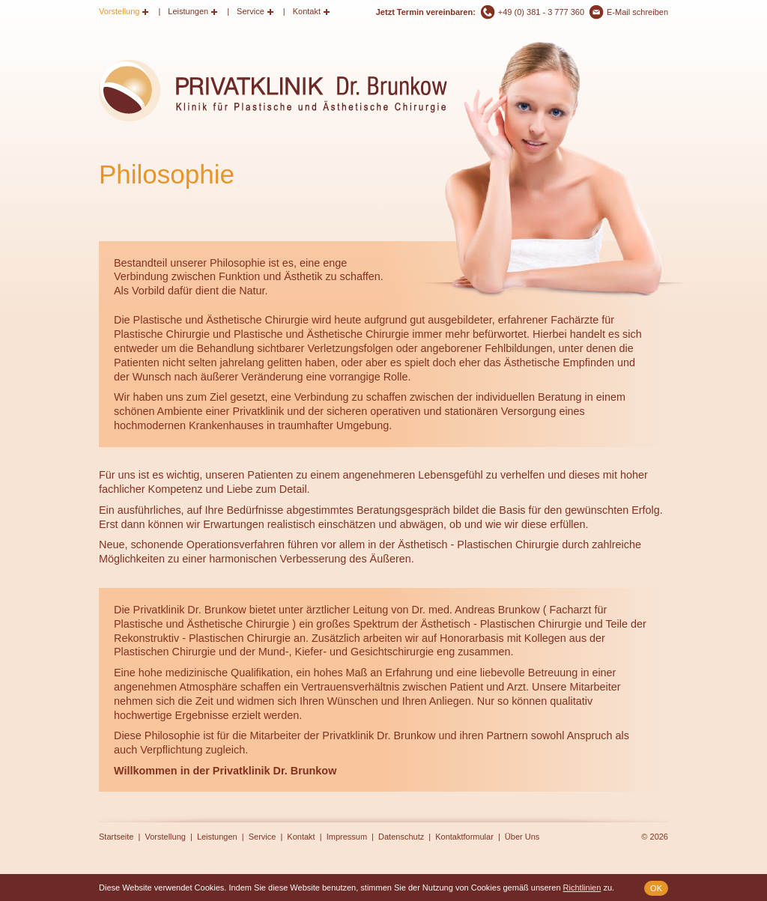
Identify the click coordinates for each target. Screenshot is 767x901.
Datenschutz (401, 836)
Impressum (347, 836)
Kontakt (307, 11)
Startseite (116, 836)
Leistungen (188, 11)
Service (250, 11)
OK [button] (656, 888)
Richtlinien (582, 887)
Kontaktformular (464, 836)
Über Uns (522, 836)
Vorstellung (119, 11)
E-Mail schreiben (637, 11)
